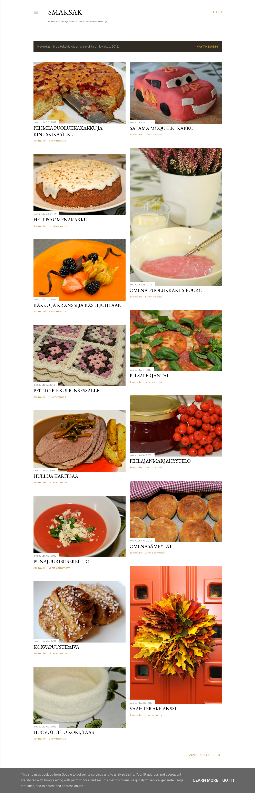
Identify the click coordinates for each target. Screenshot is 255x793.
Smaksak (65, 12)
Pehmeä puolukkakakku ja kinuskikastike (67, 131)
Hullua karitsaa (55, 476)
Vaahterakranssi (153, 708)
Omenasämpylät (151, 546)
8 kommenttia (153, 296)
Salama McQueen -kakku (162, 128)
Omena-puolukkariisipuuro (166, 290)
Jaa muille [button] (39, 140)
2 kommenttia (57, 140)
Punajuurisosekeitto (61, 561)
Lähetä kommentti (60, 225)
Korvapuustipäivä (56, 647)
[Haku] (217, 12)
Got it (228, 780)
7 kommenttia (57, 311)
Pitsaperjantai (149, 375)
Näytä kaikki (207, 46)
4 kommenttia (153, 134)
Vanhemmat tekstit (205, 755)
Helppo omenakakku (60, 219)
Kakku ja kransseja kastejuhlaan (77, 305)
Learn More (205, 780)
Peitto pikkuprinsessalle (66, 390)
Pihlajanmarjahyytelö (160, 461)
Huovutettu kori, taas (63, 732)
